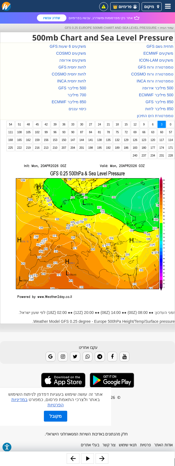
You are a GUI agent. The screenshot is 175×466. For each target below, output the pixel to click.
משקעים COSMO (71, 53)
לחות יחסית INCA (71, 81)
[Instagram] (63, 357)
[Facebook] (112, 357)
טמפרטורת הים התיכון (155, 116)
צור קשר (109, 444)
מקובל (55, 416)
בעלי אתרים (90, 444)
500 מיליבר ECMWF (156, 95)
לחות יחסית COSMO (69, 74)
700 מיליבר (77, 95)
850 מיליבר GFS (159, 102)
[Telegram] (100, 357)
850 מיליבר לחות (159, 109)
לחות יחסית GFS (72, 67)
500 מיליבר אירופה (157, 88)
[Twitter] (75, 357)
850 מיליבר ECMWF (69, 102)
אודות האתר (163, 444)
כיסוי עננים (77, 109)
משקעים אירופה (72, 60)
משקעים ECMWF (158, 53)
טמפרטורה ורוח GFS (155, 67)
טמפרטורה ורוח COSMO (152, 74)
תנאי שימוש (128, 444)
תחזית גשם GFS (159, 46)
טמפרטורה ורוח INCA (155, 81)
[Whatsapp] (87, 357)
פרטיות (145, 444)
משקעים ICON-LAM (156, 60)
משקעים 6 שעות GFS (68, 46)
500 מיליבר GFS (72, 88)
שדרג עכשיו (51, 18)
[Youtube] (124, 357)
